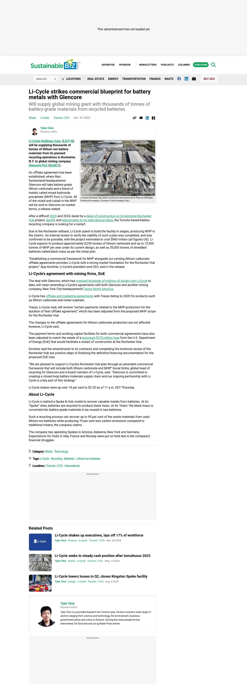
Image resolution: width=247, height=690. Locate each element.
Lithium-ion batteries (88, 459)
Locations (71, 78)
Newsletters (147, 64)
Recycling (56, 459)
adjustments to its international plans (87, 220)
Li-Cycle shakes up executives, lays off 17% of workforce (99, 535)
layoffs (50, 220)
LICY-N (68, 141)
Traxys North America (98, 289)
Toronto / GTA (61, 118)
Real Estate (95, 78)
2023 (53, 216)
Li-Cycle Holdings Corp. (45, 141)
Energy (113, 78)
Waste (169, 78)
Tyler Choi (46, 128)
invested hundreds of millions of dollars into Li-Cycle (111, 281)
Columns (184, 64)
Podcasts (167, 64)
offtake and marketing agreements (69, 296)
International (72, 466)
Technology (61, 451)
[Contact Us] (196, 79)
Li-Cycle (45, 118)
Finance (155, 78)
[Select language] (45, 79)
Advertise (108, 64)
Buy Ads (209, 78)
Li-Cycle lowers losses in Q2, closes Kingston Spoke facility (101, 576)
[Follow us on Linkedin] (188, 78)
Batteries (69, 459)
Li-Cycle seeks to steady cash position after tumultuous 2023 (102, 556)
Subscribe (200, 64)
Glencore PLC (38, 165)
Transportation (134, 78)
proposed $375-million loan (100, 338)
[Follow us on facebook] (181, 78)
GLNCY (54, 165)
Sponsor (124, 64)
